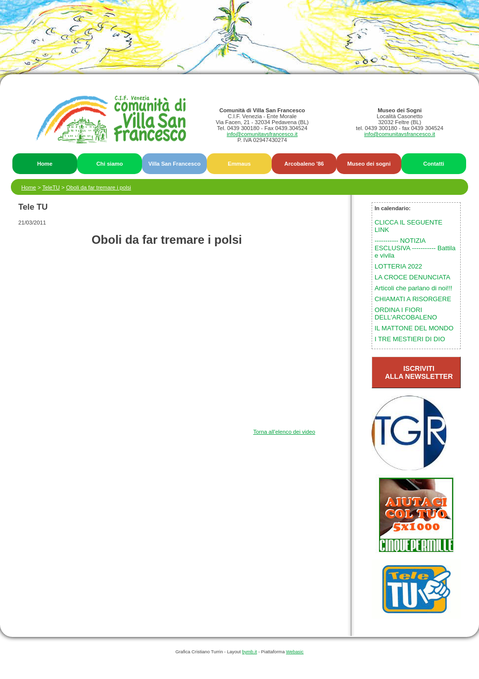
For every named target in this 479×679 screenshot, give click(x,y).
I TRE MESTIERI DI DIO (410, 339)
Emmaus (239, 164)
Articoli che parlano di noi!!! (413, 288)
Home (44, 164)
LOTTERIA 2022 (398, 266)
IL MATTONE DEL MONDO (414, 328)
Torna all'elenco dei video (284, 432)
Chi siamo (109, 164)
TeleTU (50, 187)
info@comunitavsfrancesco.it (262, 134)
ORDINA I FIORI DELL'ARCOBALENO (406, 313)
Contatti (433, 164)
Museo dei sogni (369, 164)
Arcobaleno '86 (304, 164)
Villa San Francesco (174, 164)
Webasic (295, 651)
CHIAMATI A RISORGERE (413, 299)
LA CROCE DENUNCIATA (412, 277)
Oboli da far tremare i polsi (98, 187)
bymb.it (249, 651)
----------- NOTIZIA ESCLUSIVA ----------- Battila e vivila (415, 248)
